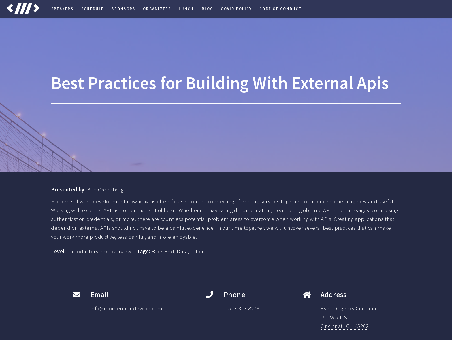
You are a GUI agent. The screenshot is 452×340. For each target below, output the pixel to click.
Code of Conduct (280, 8)
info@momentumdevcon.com (127, 308)
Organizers (157, 8)
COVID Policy (236, 8)
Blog (207, 8)
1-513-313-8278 (241, 308)
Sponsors (123, 8)
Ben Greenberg (105, 189)
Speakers (62, 8)
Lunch (186, 8)
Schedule (92, 8)
